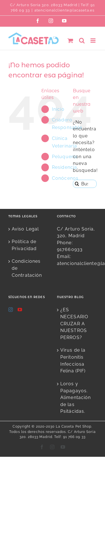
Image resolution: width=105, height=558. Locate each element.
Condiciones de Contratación (27, 268)
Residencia (64, 167)
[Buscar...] (85, 184)
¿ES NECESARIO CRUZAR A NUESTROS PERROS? (74, 323)
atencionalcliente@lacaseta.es (64, 10)
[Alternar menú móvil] (93, 40)
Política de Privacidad (24, 245)
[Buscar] (77, 184)
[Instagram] (10, 309)
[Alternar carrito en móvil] (70, 40)
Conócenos (65, 178)
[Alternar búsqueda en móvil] (82, 40)
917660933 (70, 249)
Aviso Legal (25, 229)
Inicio (58, 109)
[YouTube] (20, 309)
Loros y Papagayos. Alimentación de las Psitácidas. (75, 397)
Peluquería (64, 156)
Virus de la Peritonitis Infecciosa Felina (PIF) (72, 360)
